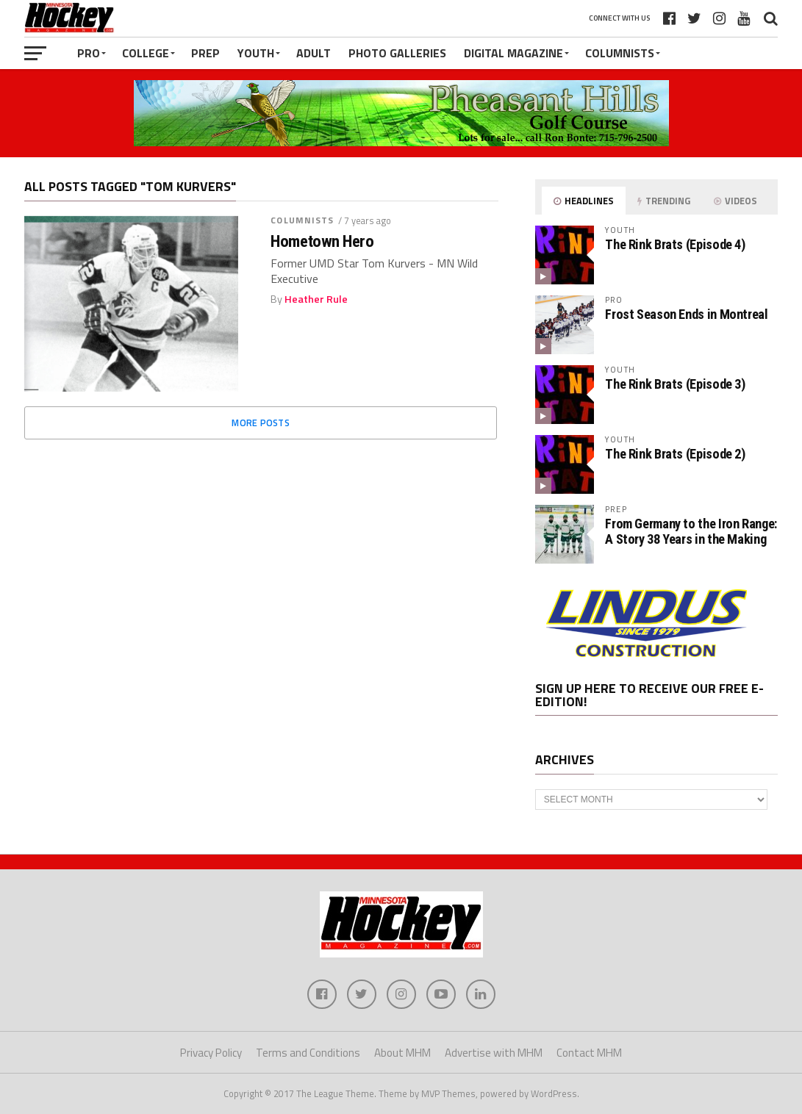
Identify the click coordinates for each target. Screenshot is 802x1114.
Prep (205, 53)
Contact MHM (589, 1052)
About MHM (402, 1052)
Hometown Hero (322, 241)
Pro (88, 53)
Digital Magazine (513, 53)
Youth (255, 53)
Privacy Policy (211, 1052)
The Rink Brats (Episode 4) (675, 244)
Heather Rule (316, 299)
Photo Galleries (397, 53)
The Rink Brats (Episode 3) (675, 384)
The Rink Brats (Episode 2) (675, 453)
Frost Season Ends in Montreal (686, 314)
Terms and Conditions (308, 1052)
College (145, 53)
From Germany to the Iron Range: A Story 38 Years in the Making (691, 531)
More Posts (261, 422)
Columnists (619, 53)
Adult (313, 53)
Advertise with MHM (494, 1052)
